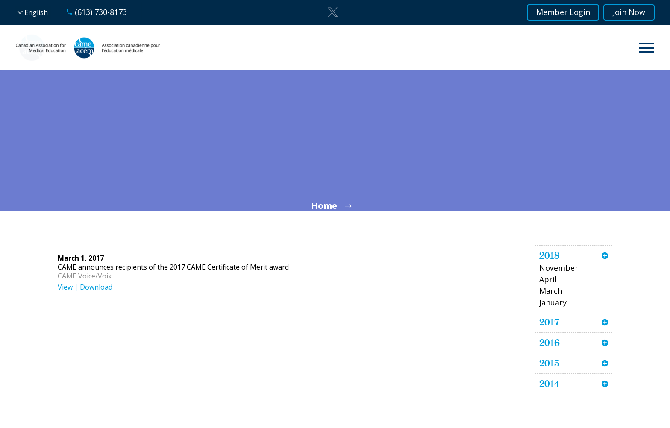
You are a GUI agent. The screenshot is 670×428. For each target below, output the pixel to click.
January (553, 302)
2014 (549, 384)
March (550, 291)
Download (96, 287)
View (65, 287)
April (548, 279)
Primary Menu (646, 48)
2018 (549, 255)
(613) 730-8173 (101, 12)
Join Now (629, 12)
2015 (549, 363)
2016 (549, 343)
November (558, 268)
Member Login (563, 12)
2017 (549, 322)
